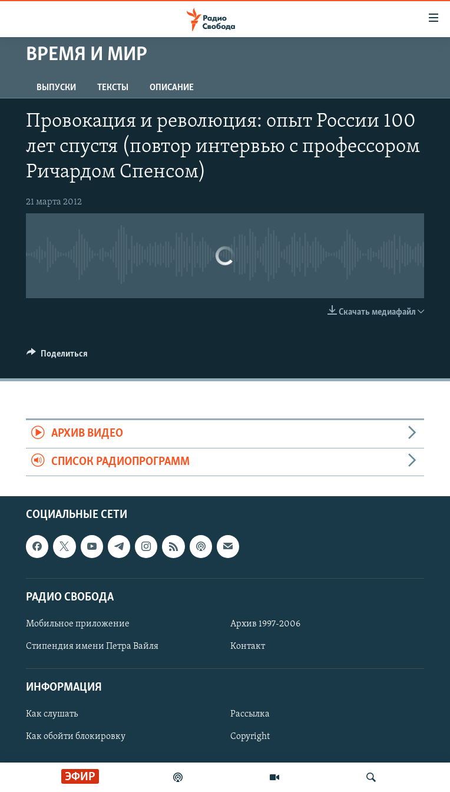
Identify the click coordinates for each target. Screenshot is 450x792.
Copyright (250, 736)
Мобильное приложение (78, 624)
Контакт (247, 646)
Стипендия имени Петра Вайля (92, 646)
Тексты (112, 88)
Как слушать (52, 714)
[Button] (57, 356)
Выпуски (56, 88)
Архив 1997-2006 (265, 624)
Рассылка (250, 714)
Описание (172, 88)
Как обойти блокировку (75, 736)
